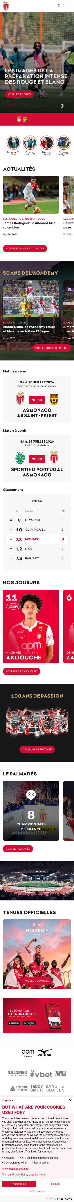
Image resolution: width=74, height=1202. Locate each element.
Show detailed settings (15, 1168)
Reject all (55, 1183)
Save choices (37, 1191)
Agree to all (19, 1183)
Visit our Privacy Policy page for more (23, 1174)
